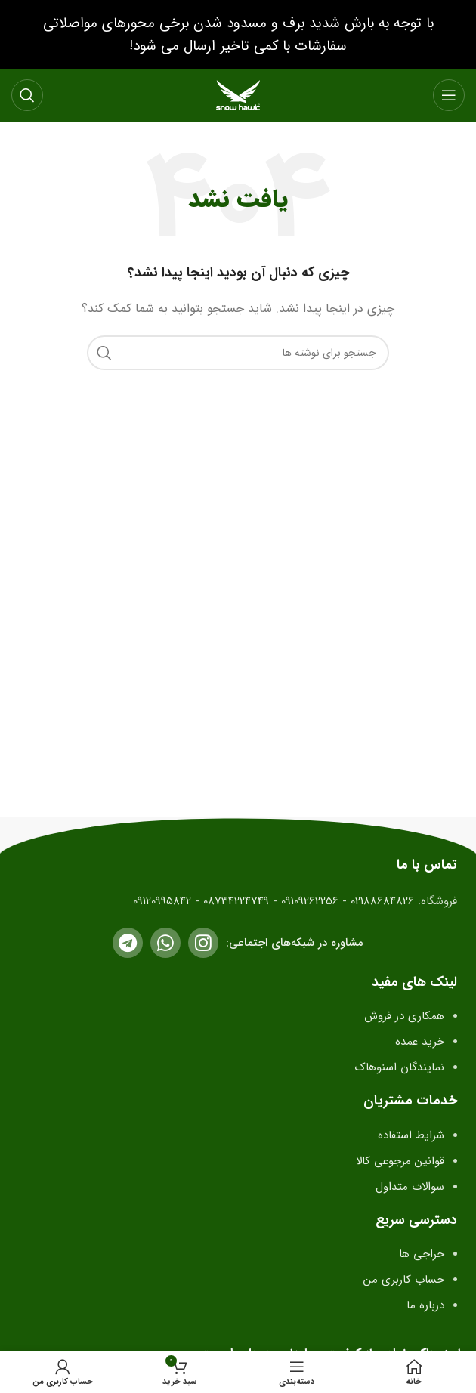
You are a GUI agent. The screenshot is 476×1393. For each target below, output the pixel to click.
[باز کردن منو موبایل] (448, 95)
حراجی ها (421, 1254)
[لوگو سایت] (238, 94)
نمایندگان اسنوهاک (397, 1067)
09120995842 (162, 901)
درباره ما (425, 1305)
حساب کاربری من (403, 1280)
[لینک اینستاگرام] (203, 943)
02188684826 (382, 901)
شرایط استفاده (411, 1135)
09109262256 (309, 901)
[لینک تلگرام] (128, 943)
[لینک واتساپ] (165, 943)
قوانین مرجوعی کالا (400, 1161)
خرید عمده (419, 1042)
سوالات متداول (410, 1187)
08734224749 (236, 901)
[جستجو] (27, 95)
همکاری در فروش (404, 1016)
